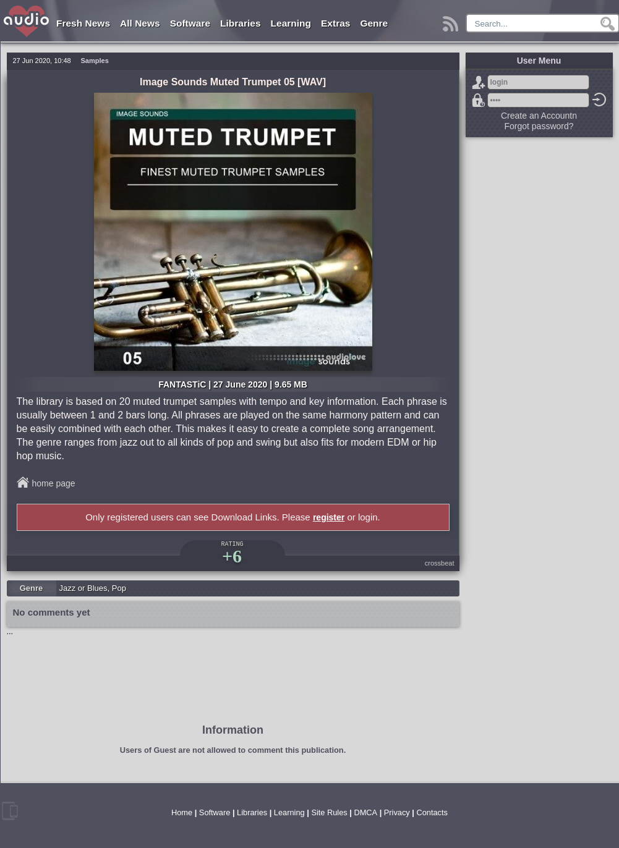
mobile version (10, 811)
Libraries (240, 23)
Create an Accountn (539, 116)
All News (140, 23)
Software (190, 23)
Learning (291, 23)
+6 (232, 556)
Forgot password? (478, 100)
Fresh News (83, 23)
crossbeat (440, 563)
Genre (374, 23)
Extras (335, 23)
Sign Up (478, 82)
